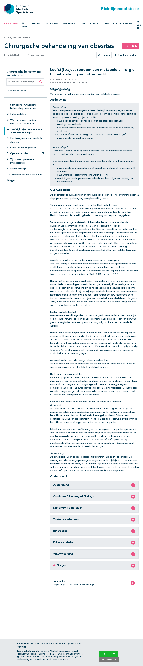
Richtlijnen (11, 23)
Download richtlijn (125, 55)
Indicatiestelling (18, 114)
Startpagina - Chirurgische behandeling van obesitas (23, 107)
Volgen (130, 46)
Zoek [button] (25, 25)
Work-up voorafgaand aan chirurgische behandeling (23, 122)
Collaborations (122, 23)
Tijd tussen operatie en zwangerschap (22, 161)
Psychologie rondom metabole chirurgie (26, 140)
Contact (95, 23)
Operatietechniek (19, 153)
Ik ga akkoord (108, 653)
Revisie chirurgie (18, 169)
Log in (139, 25)
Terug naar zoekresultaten (17, 37)
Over (83, 23)
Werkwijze (69, 23)
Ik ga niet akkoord (109, 659)
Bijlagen (104, 55)
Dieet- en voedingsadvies (23, 148)
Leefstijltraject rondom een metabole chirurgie (26, 131)
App (106, 23)
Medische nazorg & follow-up (27, 175)
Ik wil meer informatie (57, 659)
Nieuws (36, 23)
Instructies (51, 23)
